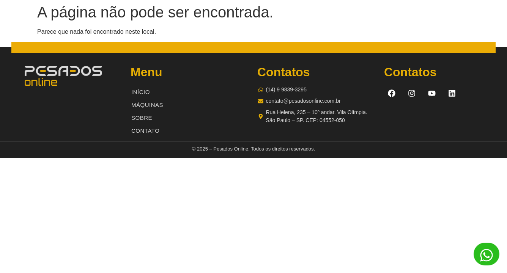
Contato (145, 130)
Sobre (141, 118)
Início (140, 92)
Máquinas (147, 105)
